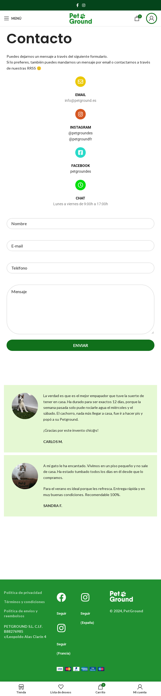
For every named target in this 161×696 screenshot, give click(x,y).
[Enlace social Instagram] (83, 5)
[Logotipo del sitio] (80, 18)
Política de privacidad (23, 592)
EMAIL (80, 95)
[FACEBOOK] (80, 152)
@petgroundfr (80, 139)
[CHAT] (80, 185)
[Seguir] (61, 597)
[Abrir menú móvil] (12, 18)
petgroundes (80, 171)
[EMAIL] (80, 81)
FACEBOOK (80, 166)
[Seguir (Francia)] (61, 628)
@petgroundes (80, 133)
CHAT (80, 198)
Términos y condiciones (24, 601)
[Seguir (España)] (85, 597)
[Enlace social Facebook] (77, 5)
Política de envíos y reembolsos (20, 613)
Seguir (61, 613)
